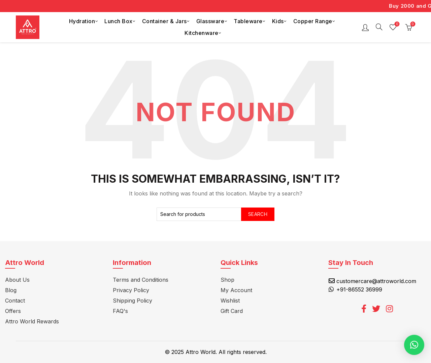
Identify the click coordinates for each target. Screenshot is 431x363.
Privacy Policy (131, 290)
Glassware (210, 21)
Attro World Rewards (32, 321)
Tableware (248, 21)
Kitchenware (202, 33)
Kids (278, 21)
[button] (414, 345)
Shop (227, 279)
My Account (236, 290)
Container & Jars (164, 21)
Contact (15, 300)
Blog (10, 290)
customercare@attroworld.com (376, 281)
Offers (13, 311)
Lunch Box (118, 21)
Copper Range (312, 21)
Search (257, 214)
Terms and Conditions (140, 279)
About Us (17, 279)
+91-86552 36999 (359, 289)
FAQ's (120, 311)
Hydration (82, 21)
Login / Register (365, 27)
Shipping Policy (132, 300)
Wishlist (396, 24)
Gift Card (232, 311)
